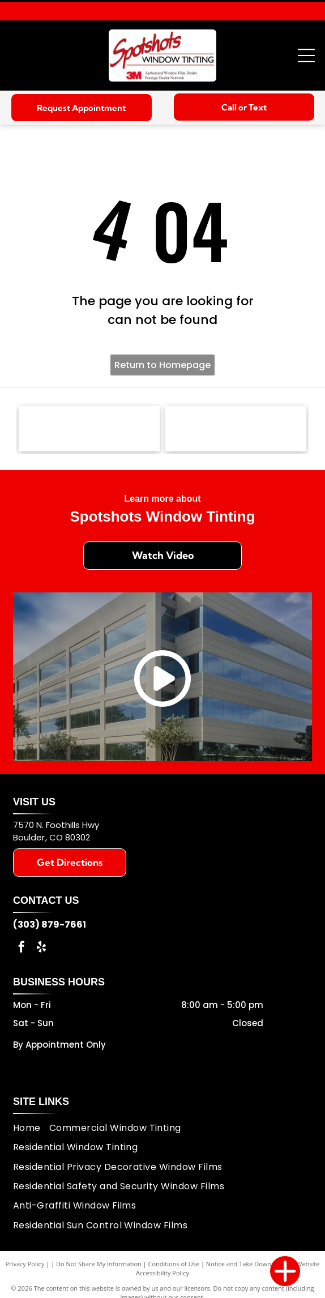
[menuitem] (31, 1128)
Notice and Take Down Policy (248, 1263)
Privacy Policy (25, 1263)
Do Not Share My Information (99, 1263)
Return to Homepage (162, 365)
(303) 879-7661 (49, 924)
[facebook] (21, 948)
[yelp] (41, 948)
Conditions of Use (174, 1263)
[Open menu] (306, 55)
